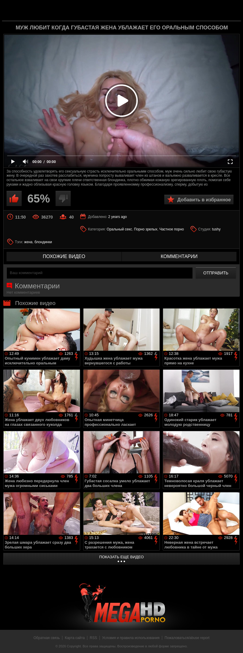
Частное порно (171, 229)
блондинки (43, 242)
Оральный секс (119, 229)
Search (231, 10)
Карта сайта (75, 638)
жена (28, 242)
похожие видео (64, 256)
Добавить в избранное (204, 199)
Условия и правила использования (131, 638)
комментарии (179, 256)
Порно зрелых (145, 229)
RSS (93, 638)
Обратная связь (47, 638)
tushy (216, 229)
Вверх (234, 642)
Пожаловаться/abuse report (187, 638)
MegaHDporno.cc (131, 10)
